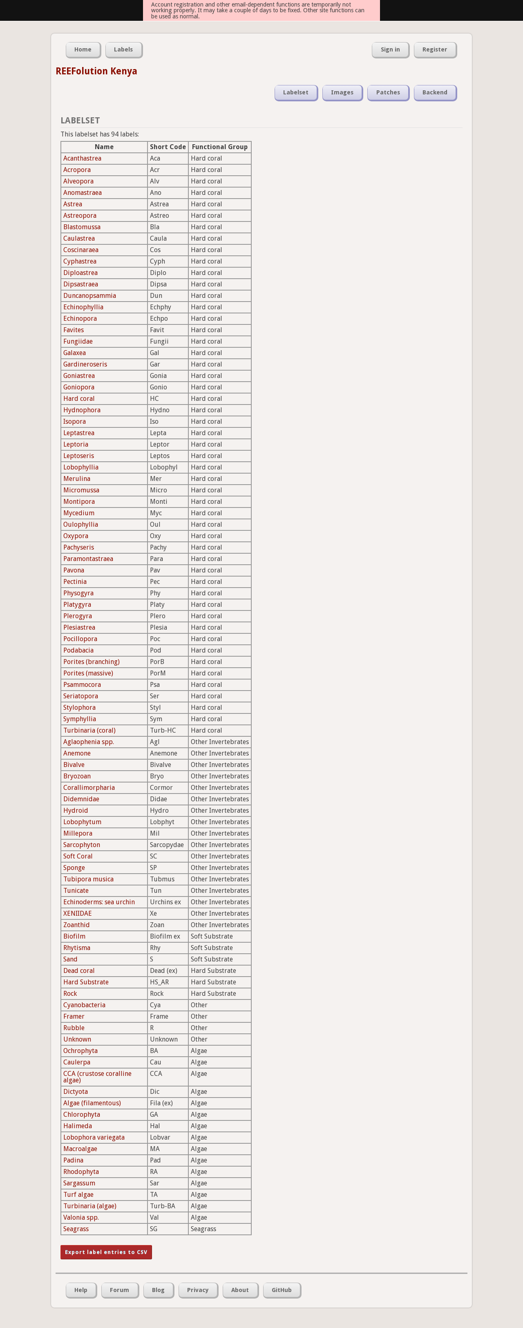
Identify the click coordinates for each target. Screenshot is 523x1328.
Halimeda (77, 1126)
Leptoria (75, 444)
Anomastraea (82, 193)
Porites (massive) (88, 673)
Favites (73, 330)
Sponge (74, 868)
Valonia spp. (81, 1217)
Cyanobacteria (84, 1005)
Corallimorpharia (89, 787)
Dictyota (75, 1091)
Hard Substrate (86, 982)
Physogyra (78, 593)
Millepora (77, 833)
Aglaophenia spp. (88, 742)
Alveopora (78, 181)
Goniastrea (79, 376)
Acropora (77, 170)
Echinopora (80, 318)
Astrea (72, 204)
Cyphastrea (79, 261)
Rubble (74, 1028)
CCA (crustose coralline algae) (97, 1077)
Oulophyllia (80, 524)
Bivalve (74, 765)
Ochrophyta (80, 1051)
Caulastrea (79, 238)
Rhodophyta (81, 1172)
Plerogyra (77, 616)
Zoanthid (76, 925)
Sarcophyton (81, 845)
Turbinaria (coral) (89, 730)
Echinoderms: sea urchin (99, 902)
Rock (70, 993)
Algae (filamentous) (92, 1103)
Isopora (74, 421)
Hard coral (79, 398)
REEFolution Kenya (96, 71)
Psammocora (82, 685)
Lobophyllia (80, 467)
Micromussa (81, 490)
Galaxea (74, 353)
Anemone (77, 753)
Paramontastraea (88, 559)
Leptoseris (78, 456)
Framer (74, 1016)
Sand (70, 959)
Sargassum (79, 1183)
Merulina (76, 479)
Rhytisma (76, 948)
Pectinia (75, 582)
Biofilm (74, 936)
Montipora (79, 501)
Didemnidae (81, 799)
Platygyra (77, 604)
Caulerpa (76, 1062)
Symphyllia (79, 719)
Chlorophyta (81, 1114)
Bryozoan (77, 776)
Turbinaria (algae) (89, 1206)
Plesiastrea (79, 627)
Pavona (73, 570)
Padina (73, 1160)
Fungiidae (78, 341)
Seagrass (76, 1229)
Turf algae (78, 1194)
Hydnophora (82, 410)
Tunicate (76, 890)
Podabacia (78, 650)
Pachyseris (78, 547)
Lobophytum (82, 822)
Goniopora (78, 387)
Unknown (77, 1039)
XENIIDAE (77, 913)
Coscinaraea (80, 250)
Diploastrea (80, 273)
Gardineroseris (85, 364)
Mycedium (78, 513)
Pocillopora (80, 639)
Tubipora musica (88, 879)
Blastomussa (82, 227)
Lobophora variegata (94, 1137)
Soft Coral (78, 856)
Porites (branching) (91, 662)
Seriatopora (80, 696)
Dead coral (79, 971)
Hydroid (75, 810)
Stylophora (79, 707)
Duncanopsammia (89, 296)
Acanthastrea (82, 158)
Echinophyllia (83, 307)
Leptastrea (78, 433)
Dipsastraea (80, 284)
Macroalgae (80, 1149)
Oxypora (75, 536)
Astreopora (79, 215)
